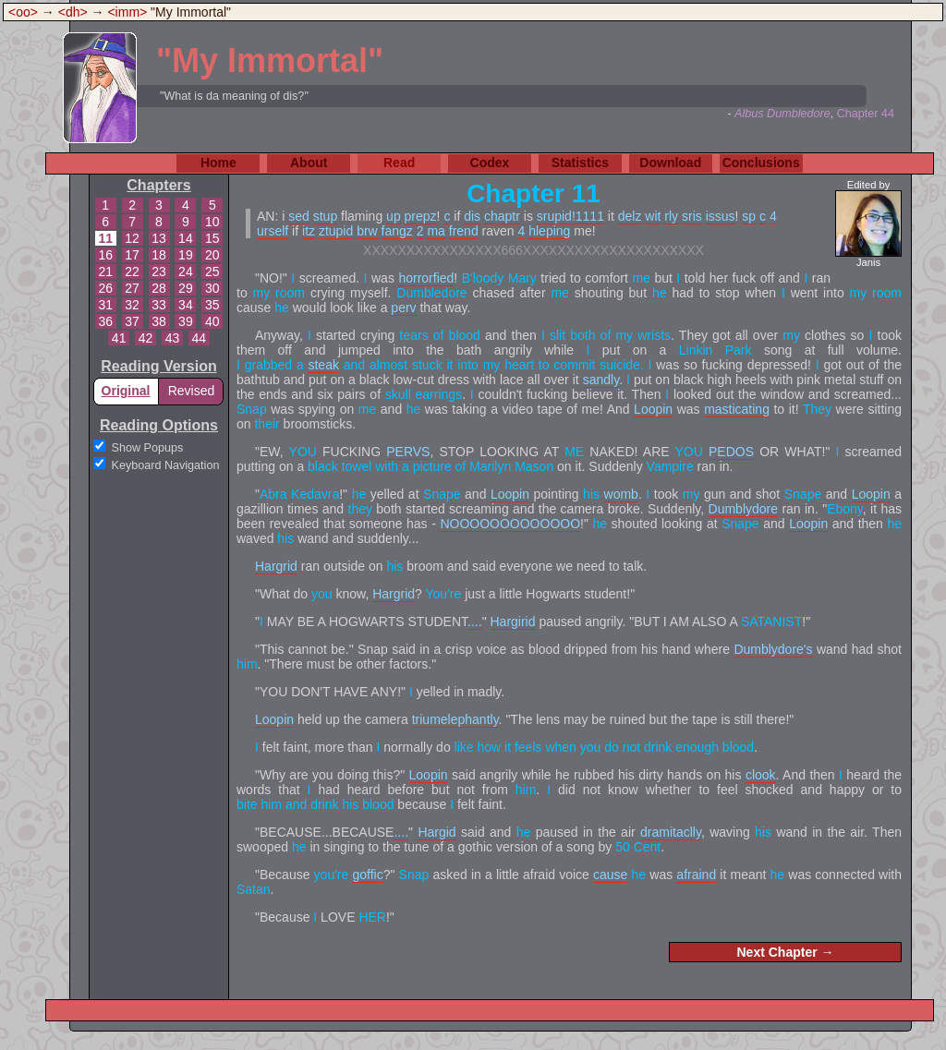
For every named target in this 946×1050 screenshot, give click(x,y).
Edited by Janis (868, 223)
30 (212, 288)
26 (105, 288)
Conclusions (761, 162)
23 (159, 271)
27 (132, 288)
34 (185, 304)
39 (185, 321)
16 (105, 254)
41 (119, 338)
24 (185, 271)
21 (105, 271)
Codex (490, 162)
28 (159, 288)
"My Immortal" (269, 60)
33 (159, 304)
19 (185, 254)
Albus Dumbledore (782, 113)
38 (159, 321)
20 (212, 254)
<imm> (127, 12)
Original (126, 390)
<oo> (23, 12)
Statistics (580, 162)
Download (670, 162)
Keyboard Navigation (166, 465)
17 (132, 254)
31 (105, 304)
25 (212, 271)
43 (172, 338)
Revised (191, 390)
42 (146, 338)
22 (132, 271)
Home (218, 162)
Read (399, 162)
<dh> (73, 12)
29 (185, 288)
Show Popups (148, 447)
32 (132, 304)
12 (132, 238)
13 (159, 238)
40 (212, 321)
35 (212, 304)
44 (199, 338)
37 (132, 321)
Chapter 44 (865, 113)
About (308, 162)
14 (185, 238)
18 (159, 254)
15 (212, 238)
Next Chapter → (784, 952)
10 (212, 221)
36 (105, 321)
